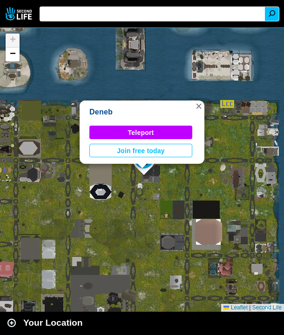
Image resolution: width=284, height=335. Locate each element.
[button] (198, 106)
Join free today (141, 150)
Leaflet (235, 307)
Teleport (141, 132)
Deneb (101, 112)
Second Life (20, 14)
